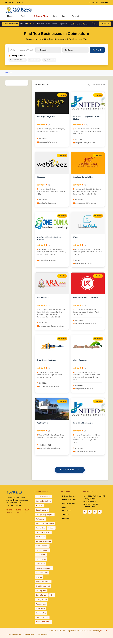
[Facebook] (85, 512)
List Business (23, 16)
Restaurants (40, 519)
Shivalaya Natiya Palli (46, 117)
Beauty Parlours (41, 595)
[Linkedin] (100, 512)
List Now (105, 24)
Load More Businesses (69, 470)
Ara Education (43, 297)
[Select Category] (48, 50)
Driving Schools (41, 599)
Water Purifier (41, 559)
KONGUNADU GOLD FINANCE (86, 297)
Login (64, 16)
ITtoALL (76, 237)
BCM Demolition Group (46, 360)
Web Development (42, 550)
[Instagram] (95, 512)
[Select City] (75, 50)
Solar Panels (40, 564)
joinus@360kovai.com (15, 2)
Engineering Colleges (43, 501)
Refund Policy (42, 635)
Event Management (43, 586)
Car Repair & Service (43, 532)
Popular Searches (68, 503)
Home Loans (40, 608)
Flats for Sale (40, 528)
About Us (65, 515)
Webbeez (41, 177)
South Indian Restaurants (45, 523)
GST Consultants (42, 573)
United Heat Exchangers (83, 423)
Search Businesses (69, 500)
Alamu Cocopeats (80, 360)
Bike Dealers (40, 537)
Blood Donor (67, 511)
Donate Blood (41, 16)
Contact (75, 16)
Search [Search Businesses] (97, 50)
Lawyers (39, 577)
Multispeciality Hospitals (44, 514)
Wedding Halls (41, 590)
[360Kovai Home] (19, 10)
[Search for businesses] (21, 50)
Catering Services (42, 617)
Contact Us (66, 518)
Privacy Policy (29, 635)
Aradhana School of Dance (84, 177)
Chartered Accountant (44, 568)
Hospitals (39, 505)
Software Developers (43, 541)
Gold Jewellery (41, 613)
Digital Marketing (42, 546)
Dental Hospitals (42, 510)
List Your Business (68, 496)
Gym (52, 595)
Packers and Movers (43, 582)
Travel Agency (41, 604)
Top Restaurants (49, 60)
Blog (55, 16)
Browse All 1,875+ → (43, 622)
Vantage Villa (42, 423)
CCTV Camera (41, 555)
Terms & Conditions (14, 635)
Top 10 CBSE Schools (17, 60)
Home (10, 16)
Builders (51, 528)
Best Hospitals (34, 60)
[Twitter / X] (90, 512)
